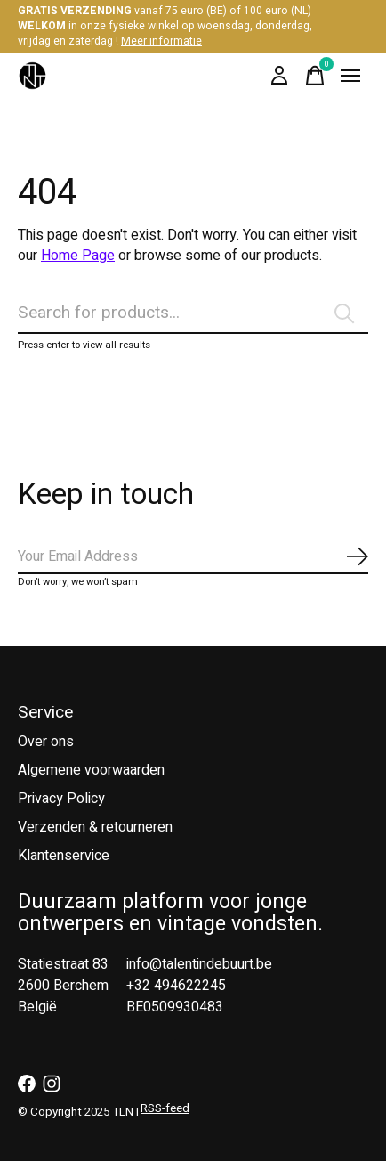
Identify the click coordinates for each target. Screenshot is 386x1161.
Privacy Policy (61, 798)
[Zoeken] (193, 313)
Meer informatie (161, 41)
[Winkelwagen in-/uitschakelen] (315, 75)
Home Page (78, 255)
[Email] (193, 557)
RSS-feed (165, 1108)
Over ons (46, 741)
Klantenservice (63, 855)
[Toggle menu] (350, 75)
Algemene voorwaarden (91, 770)
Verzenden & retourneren (95, 827)
